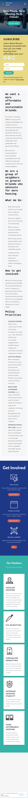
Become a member (14, 23)
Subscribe (8, 73)
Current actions (14, 489)
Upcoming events (14, 515)
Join (14, 541)
